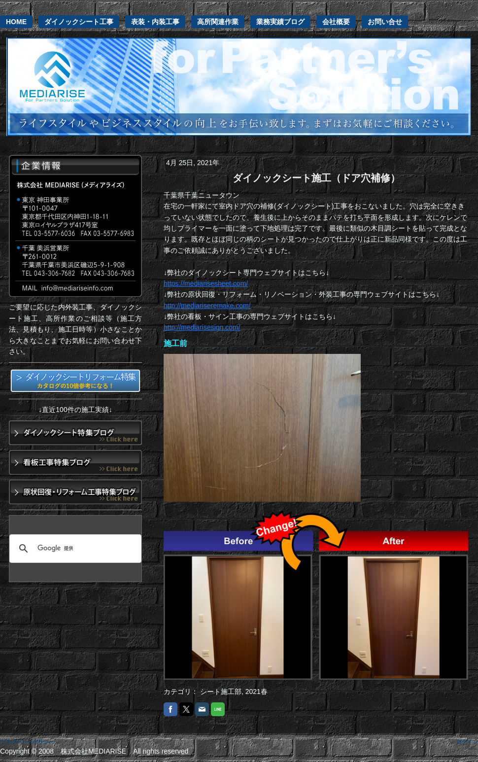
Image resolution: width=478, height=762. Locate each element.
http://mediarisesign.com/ (202, 327)
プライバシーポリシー (27, 742)
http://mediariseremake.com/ (207, 306)
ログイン (467, 742)
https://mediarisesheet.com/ (206, 283)
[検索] (73, 548)
